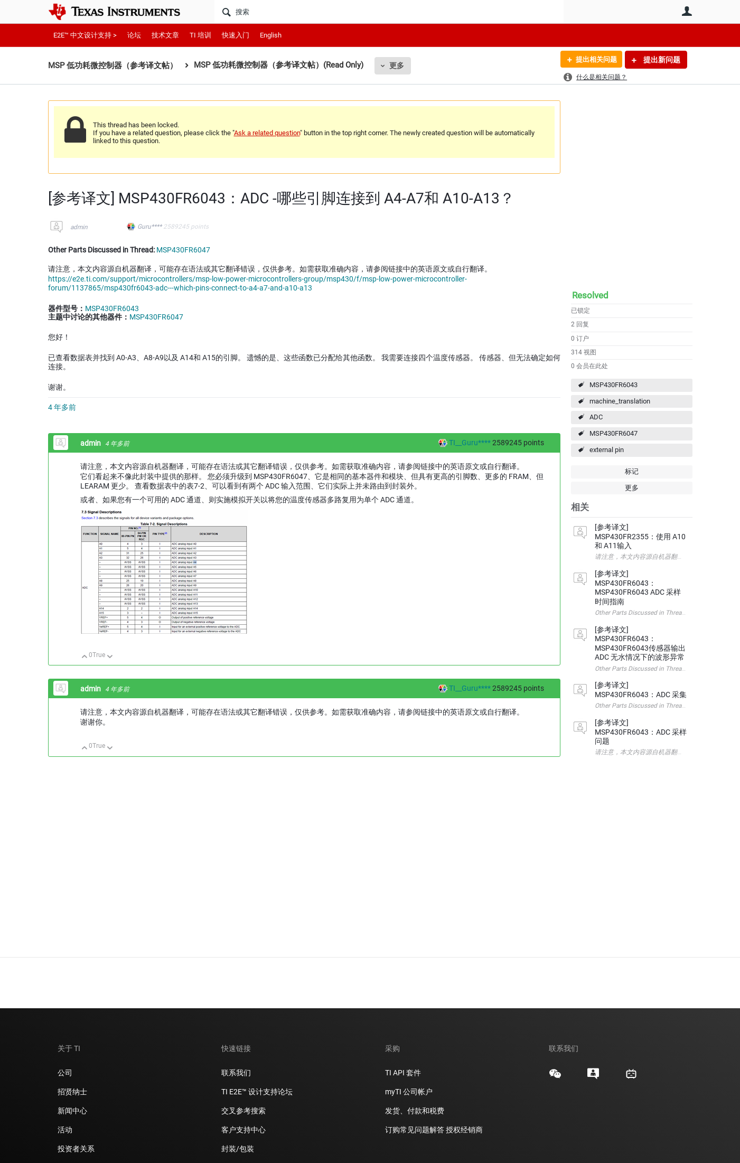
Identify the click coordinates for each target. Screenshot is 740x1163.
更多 (396, 65)
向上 (84, 657)
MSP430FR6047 (613, 433)
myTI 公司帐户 (409, 1091)
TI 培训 (200, 35)
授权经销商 (464, 1130)
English (271, 35)
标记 (632, 471)
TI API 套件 (403, 1072)
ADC (596, 417)
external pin (606, 450)
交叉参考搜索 (243, 1110)
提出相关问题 (594, 59)
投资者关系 (76, 1149)
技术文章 (165, 35)
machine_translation (619, 401)
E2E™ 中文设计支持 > (85, 35)
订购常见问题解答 (414, 1130)
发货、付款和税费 (414, 1110)
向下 (109, 657)
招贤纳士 (72, 1091)
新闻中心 (72, 1110)
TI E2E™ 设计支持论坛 (257, 1091)
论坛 (134, 35)
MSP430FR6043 (613, 385)
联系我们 (236, 1072)
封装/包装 (237, 1149)
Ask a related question (267, 133)
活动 (65, 1130)
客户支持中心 (243, 1130)
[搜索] (389, 11)
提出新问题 (661, 59)
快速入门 (235, 35)
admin (79, 227)
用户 (687, 11)
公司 (65, 1072)
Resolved (590, 295)
